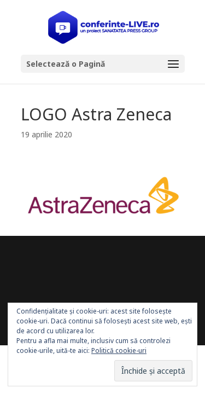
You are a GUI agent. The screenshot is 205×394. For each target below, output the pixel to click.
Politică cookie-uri (119, 350)
